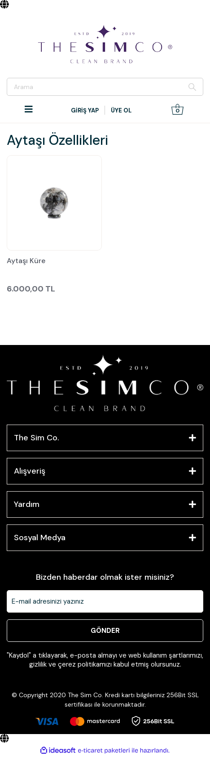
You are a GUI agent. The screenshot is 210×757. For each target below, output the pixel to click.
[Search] (105, 87)
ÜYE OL (121, 110)
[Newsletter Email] (105, 601)
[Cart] (177, 109)
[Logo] (105, 44)
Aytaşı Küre (26, 261)
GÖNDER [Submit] (105, 630)
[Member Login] (85, 110)
